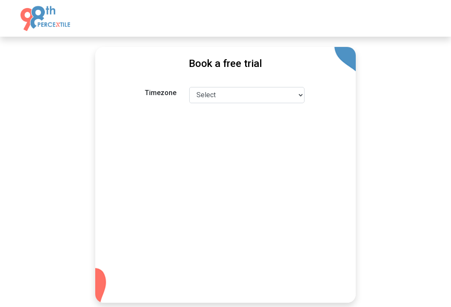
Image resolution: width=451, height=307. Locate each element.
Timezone (160, 93)
